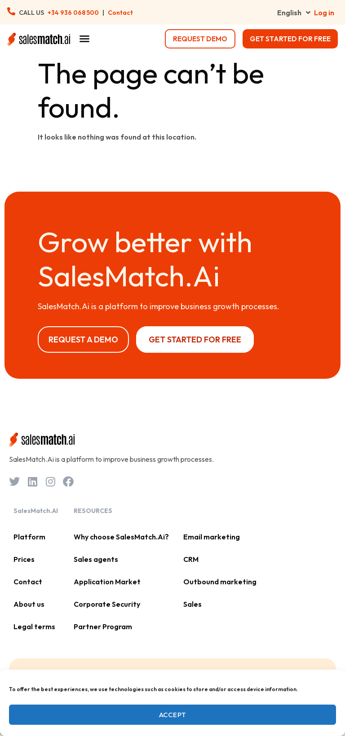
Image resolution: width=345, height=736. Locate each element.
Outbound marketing (220, 581)
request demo (200, 39)
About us (28, 604)
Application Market (107, 581)
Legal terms (34, 626)
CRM (191, 559)
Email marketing (211, 536)
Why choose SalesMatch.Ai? (121, 536)
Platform (29, 536)
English (293, 12)
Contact (120, 13)
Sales (192, 604)
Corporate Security (107, 604)
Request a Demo (83, 339)
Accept (172, 714)
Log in (324, 12)
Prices (24, 559)
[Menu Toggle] (84, 38)
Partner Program (103, 626)
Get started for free (290, 39)
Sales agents (96, 559)
